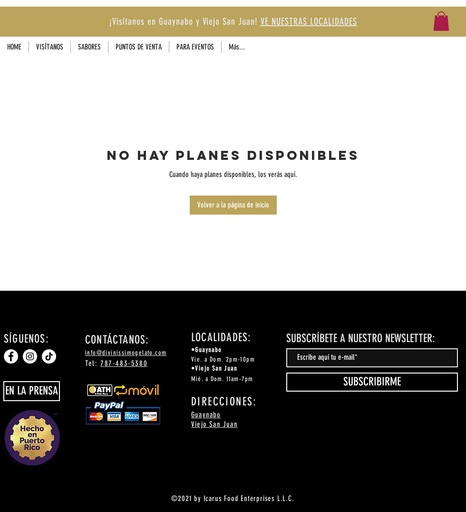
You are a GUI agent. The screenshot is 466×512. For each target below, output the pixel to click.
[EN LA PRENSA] (31, 391)
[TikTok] (459, 46)
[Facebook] (424, 46)
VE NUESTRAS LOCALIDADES (309, 21)
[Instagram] (441, 46)
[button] (441, 21)
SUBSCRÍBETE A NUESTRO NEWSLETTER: (360, 338)
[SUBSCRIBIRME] (372, 382)
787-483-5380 (123, 363)
